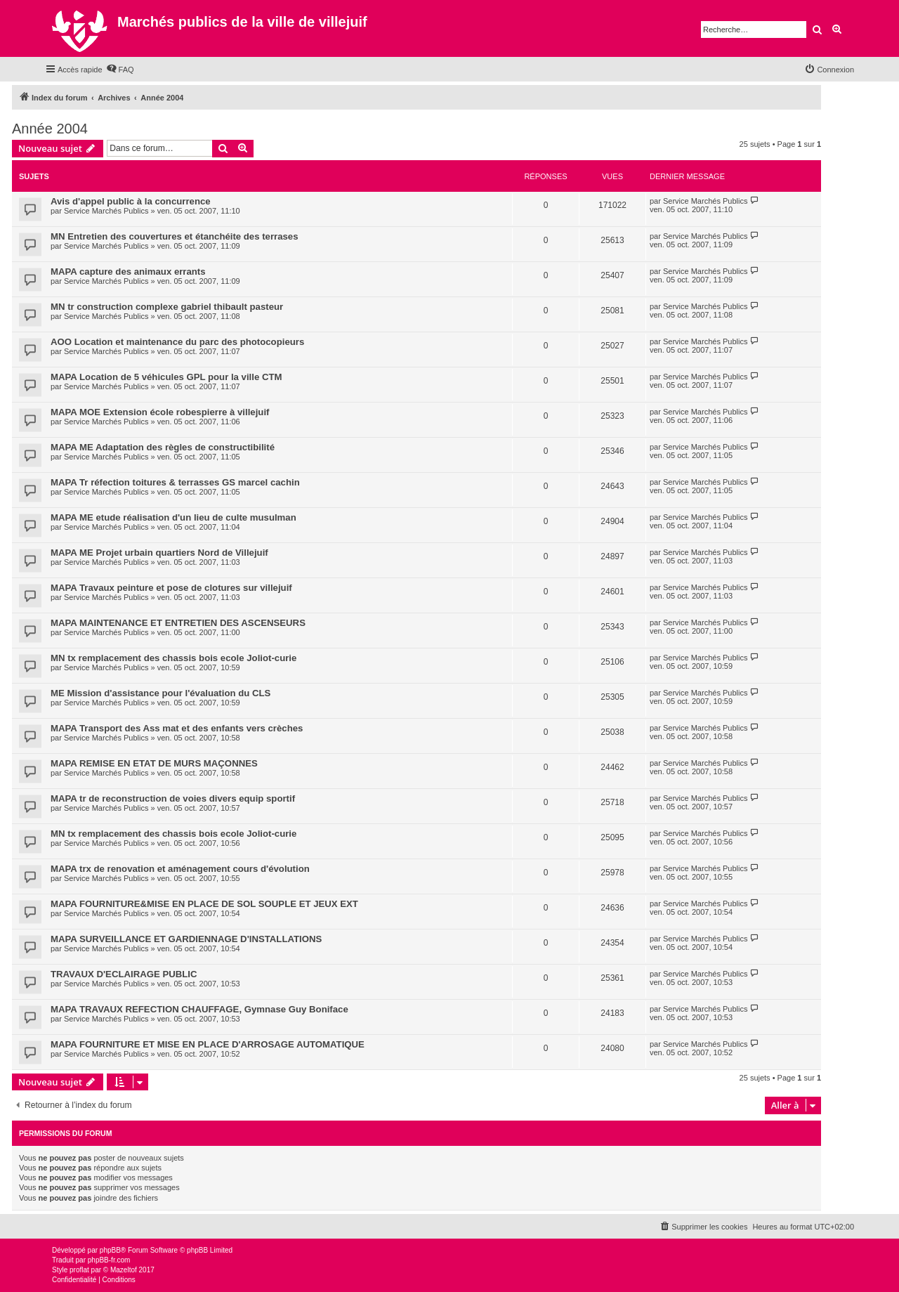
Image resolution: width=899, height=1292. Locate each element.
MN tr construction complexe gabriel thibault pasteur (167, 306)
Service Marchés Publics (106, 211)
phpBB (110, 1250)
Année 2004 (50, 128)
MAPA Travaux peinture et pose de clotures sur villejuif (171, 587)
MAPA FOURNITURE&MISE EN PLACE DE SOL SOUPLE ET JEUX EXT (204, 904)
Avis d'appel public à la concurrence (131, 201)
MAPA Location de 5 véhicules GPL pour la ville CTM (166, 377)
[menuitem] (120, 69)
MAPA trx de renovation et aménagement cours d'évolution (180, 868)
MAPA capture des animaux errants (128, 271)
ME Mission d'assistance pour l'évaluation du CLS (160, 693)
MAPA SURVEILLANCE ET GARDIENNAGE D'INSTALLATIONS (186, 939)
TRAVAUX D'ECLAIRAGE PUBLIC (124, 974)
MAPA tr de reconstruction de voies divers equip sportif (173, 798)
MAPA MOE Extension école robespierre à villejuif (160, 412)
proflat (79, 1270)
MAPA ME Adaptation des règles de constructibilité (163, 447)
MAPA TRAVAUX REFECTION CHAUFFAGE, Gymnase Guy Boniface (199, 1009)
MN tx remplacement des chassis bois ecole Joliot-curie (173, 658)
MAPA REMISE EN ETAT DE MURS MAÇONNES (154, 763)
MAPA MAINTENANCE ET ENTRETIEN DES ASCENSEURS (178, 623)
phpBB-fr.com (109, 1260)
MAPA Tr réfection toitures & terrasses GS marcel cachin (175, 482)
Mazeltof (123, 1270)
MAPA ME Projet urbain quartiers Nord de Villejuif (159, 552)
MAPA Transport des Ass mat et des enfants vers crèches (177, 728)
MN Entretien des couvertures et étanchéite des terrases (174, 236)
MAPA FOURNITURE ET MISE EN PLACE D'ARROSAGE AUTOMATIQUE (208, 1044)
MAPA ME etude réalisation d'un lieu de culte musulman (173, 517)
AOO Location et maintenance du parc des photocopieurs (177, 342)
